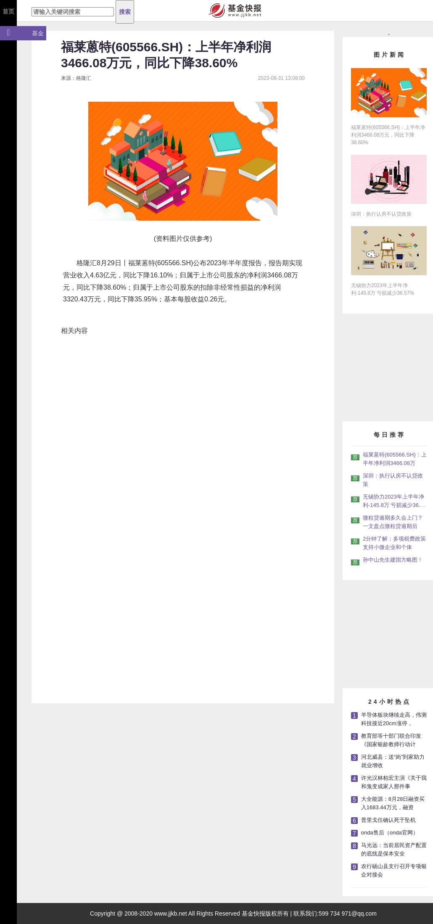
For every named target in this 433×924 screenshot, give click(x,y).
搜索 (125, 11)
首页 (8, 11)
